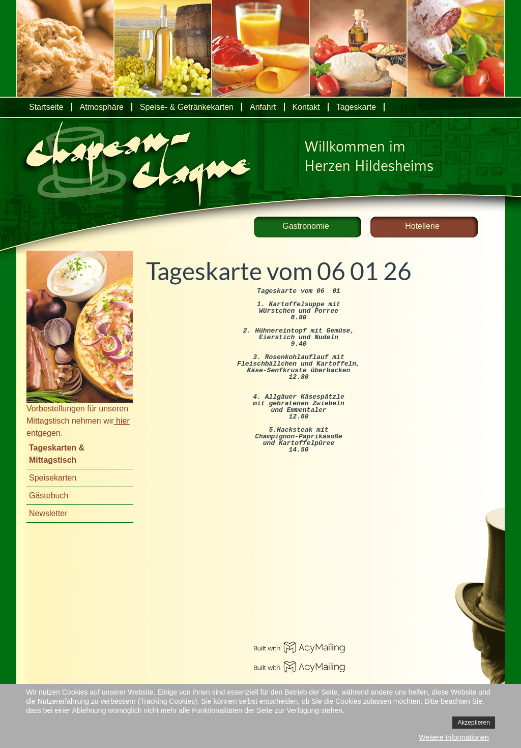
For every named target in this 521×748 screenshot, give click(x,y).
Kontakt (306, 107)
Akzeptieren (473, 722)
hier (122, 420)
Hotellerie (422, 226)
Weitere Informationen (453, 737)
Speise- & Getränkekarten (187, 107)
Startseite (46, 107)
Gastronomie (305, 226)
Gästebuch (48, 495)
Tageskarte (356, 107)
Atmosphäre (102, 107)
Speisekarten (52, 477)
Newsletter (48, 513)
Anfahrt (263, 107)
